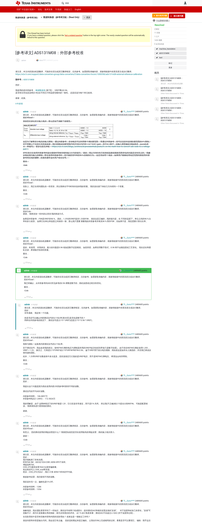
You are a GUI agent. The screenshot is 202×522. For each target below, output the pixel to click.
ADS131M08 (164, 53)
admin (23, 60)
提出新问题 (178, 16)
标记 (170, 63)
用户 (185, 3)
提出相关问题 (160, 16)
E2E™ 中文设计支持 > (25, 9)
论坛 (38, 9)
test (160, 58)
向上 (24, 171)
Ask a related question (73, 35)
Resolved (159, 25)
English (74, 9)
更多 (90, 17)
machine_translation (167, 49)
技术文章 (46, 9)
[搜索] (106, 3)
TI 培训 (56, 9)
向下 (31, 171)
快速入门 (65, 9)
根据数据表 (40, 90)
